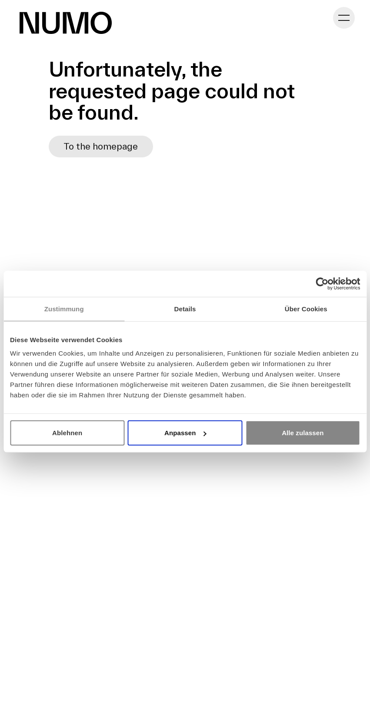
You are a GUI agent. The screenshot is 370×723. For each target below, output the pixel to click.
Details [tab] (185, 308)
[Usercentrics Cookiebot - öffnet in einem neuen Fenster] (322, 283)
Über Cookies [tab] (306, 308)
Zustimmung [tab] (64, 308)
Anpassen (185, 432)
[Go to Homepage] (66, 23)
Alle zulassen (302, 432)
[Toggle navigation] (344, 18)
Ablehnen (67, 432)
